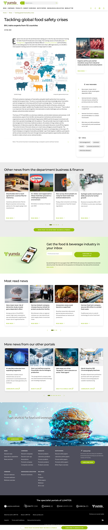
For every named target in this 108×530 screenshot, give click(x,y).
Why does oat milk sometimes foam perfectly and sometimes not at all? (91, 124)
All (21, 3)
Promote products (43, 462)
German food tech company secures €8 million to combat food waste (90, 115)
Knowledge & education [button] (55, 8)
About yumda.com (38, 515)
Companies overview (27, 465)
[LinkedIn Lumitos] (103, 520)
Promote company (26, 462)
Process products (43, 459)
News (39, 474)
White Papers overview (61, 465)
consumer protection (51, 42)
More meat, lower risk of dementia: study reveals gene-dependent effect (91, 91)
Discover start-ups (26, 456)
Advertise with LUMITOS (11, 515)
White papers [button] (41, 8)
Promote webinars (9, 477)
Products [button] (19, 8)
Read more (51, 267)
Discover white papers (61, 454)
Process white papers (61, 459)
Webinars (41, 483)
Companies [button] (11, 8)
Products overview (43, 465)
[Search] (56, 3)
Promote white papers (61, 462)
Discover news (8, 454)
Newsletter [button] (69, 8)
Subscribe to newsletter (87, 254)
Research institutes (26, 474)
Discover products (43, 454)
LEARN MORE (15, 439)
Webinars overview (9, 480)
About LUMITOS (25, 515)
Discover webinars (9, 474)
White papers (42, 480)
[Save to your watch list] (91, 8)
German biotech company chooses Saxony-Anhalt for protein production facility (90, 100)
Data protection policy (34, 520)
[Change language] (99, 8)
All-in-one (41, 486)
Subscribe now (88, 462)
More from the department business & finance (54, 230)
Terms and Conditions (18, 520)
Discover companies (27, 454)
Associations (25, 459)
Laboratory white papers (62, 456)
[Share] (95, 8)
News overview (8, 459)
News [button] (5, 8)
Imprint (6, 520)
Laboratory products (44, 456)
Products (40, 477)
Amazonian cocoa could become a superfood (91, 108)
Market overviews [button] (29, 8)
